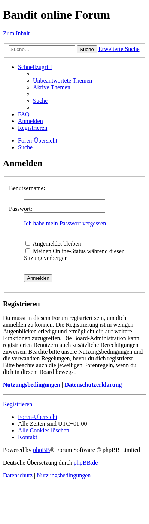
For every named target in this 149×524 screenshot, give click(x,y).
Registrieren (17, 404)
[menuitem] (62, 80)
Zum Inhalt (16, 33)
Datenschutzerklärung (93, 384)
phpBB (41, 450)
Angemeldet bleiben (53, 243)
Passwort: (20, 209)
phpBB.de (86, 462)
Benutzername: (27, 188)
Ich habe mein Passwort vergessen (65, 223)
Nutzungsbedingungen (31, 384)
